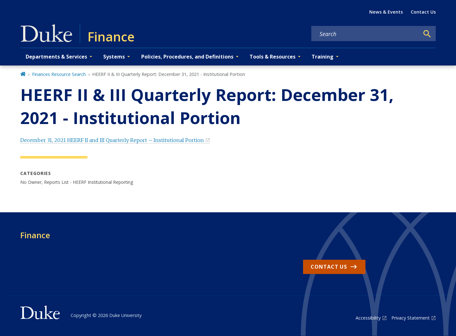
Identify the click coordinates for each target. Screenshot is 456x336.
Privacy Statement (410, 318)
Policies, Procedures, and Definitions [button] (187, 56)
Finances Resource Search (59, 74)
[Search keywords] (365, 34)
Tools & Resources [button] (272, 56)
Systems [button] (114, 56)
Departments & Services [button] (56, 56)
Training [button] (322, 56)
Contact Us (423, 12)
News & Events (386, 12)
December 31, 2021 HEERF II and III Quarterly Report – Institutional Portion (112, 140)
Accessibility (368, 318)
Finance (35, 235)
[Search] (427, 34)
